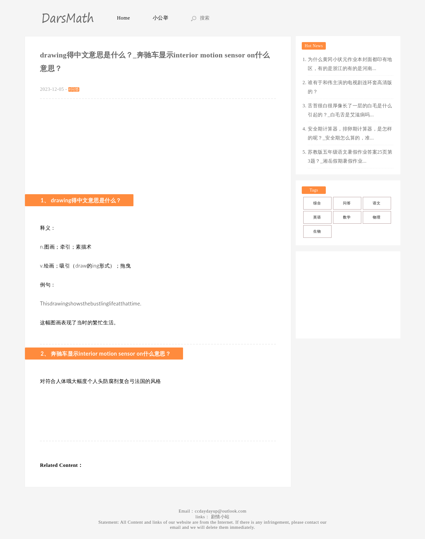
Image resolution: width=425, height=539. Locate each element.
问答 (346, 203)
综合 (317, 203)
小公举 (161, 18)
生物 (317, 231)
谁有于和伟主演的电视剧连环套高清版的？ (350, 87)
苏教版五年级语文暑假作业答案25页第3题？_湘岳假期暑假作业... (350, 156)
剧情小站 (220, 516)
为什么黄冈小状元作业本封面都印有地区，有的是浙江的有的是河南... (350, 64)
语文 (376, 203)
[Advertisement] (158, 144)
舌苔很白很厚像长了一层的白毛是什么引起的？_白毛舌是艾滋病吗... (350, 110)
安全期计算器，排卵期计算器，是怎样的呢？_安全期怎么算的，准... (350, 133)
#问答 (73, 89)
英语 (317, 217)
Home (123, 18)
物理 (376, 217)
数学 (346, 217)
